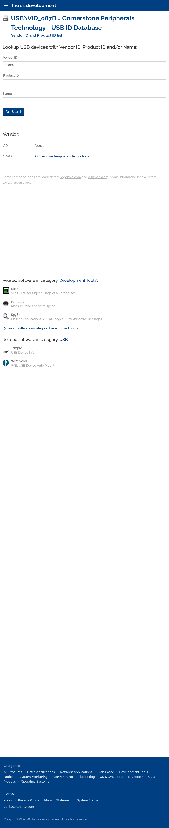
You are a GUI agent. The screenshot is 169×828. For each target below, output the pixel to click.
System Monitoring (34, 777)
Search (13, 111)
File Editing (86, 777)
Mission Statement (58, 800)
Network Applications (76, 772)
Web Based (105, 772)
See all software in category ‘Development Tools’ (40, 328)
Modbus (10, 781)
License (9, 794)
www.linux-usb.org (16, 182)
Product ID (11, 75)
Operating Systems (35, 781)
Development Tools (77, 280)
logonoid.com (70, 177)
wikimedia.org (98, 177)
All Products (13, 772)
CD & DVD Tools (111, 777)
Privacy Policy (28, 800)
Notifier (9, 777)
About (8, 800)
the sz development (34, 5)
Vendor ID (10, 57)
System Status (87, 800)
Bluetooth (135, 777)
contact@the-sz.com (19, 807)
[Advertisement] (84, 231)
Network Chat (63, 777)
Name (7, 94)
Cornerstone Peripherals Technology (62, 156)
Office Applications (41, 772)
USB (63, 339)
